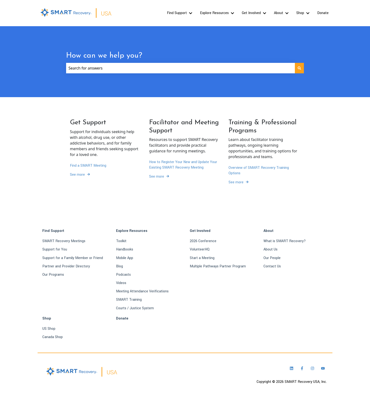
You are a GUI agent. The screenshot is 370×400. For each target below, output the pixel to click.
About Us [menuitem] (270, 249)
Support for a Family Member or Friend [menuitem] (72, 257)
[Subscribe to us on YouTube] (323, 368)
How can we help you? (104, 56)
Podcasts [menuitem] (123, 274)
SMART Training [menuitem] (129, 299)
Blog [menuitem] (119, 266)
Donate (323, 12)
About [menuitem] (268, 230)
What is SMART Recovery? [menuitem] (284, 241)
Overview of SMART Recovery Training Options (259, 170)
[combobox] (180, 68)
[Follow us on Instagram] (312, 368)
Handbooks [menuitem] (124, 249)
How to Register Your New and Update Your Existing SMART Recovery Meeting (183, 165)
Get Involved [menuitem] (200, 230)
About (278, 12)
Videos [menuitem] (121, 282)
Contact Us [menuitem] (272, 266)
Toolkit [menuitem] (121, 241)
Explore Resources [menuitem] (131, 230)
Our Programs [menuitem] (53, 274)
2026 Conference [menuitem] (203, 241)
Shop (300, 12)
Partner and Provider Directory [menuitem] (66, 266)
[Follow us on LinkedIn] (291, 368)
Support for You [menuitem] (54, 249)
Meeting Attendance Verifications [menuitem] (142, 291)
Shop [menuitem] (46, 318)
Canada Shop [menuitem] (52, 337)
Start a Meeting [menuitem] (202, 257)
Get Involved (251, 12)
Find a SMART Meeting (88, 165)
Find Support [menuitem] (53, 230)
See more (77, 174)
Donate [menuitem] (122, 318)
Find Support (177, 12)
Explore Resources (214, 12)
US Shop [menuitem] (48, 328)
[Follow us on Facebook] (302, 368)
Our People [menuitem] (272, 257)
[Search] (299, 68)
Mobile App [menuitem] (124, 257)
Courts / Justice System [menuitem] (135, 308)
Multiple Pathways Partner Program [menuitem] (218, 266)
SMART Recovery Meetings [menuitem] (63, 241)
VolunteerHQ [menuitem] (199, 249)
